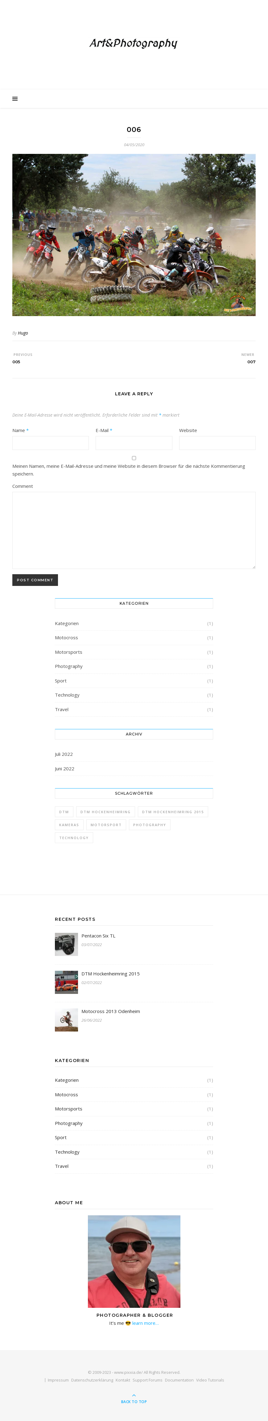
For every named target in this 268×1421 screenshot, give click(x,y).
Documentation (179, 1380)
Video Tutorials (210, 1380)
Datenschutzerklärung (92, 1380)
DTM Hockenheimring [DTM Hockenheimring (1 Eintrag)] (105, 811)
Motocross (66, 637)
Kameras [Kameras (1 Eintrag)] (69, 824)
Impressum (58, 1380)
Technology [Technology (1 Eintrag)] (74, 837)
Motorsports (68, 652)
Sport (61, 681)
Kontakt (123, 1380)
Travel (61, 709)
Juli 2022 (64, 754)
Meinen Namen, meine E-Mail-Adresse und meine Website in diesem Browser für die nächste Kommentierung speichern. (128, 470)
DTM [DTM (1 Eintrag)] (64, 811)
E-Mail (104, 430)
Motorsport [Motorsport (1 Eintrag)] (106, 824)
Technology (67, 695)
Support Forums (148, 1380)
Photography (69, 666)
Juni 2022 (64, 768)
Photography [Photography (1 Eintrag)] (149, 824)
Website (188, 430)
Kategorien (67, 623)
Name (20, 430)
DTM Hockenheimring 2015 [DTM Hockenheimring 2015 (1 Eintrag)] (173, 811)
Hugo (23, 333)
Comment (22, 486)
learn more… (145, 1323)
